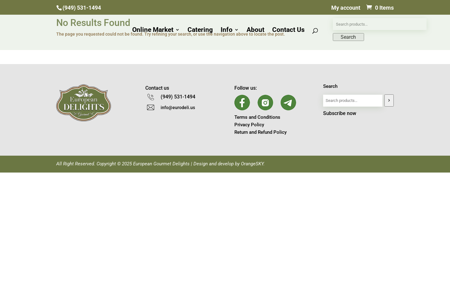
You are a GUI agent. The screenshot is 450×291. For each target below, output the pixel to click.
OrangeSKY (252, 164)
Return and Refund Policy (260, 132)
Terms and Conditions (257, 117)
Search (330, 86)
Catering (200, 30)
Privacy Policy (249, 125)
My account (345, 8)
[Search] (389, 100)
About (255, 30)
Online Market (152, 30)
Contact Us (288, 30)
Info (226, 30)
